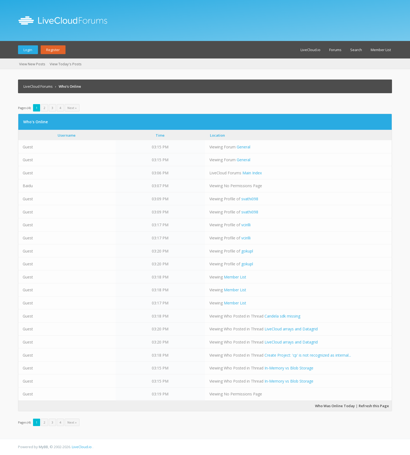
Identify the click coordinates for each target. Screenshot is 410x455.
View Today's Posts (66, 63)
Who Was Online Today (335, 405)
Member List (381, 49)
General (243, 146)
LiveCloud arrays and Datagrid (291, 328)
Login (27, 49)
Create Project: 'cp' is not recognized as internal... (308, 355)
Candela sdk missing (282, 316)
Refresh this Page (374, 405)
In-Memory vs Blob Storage (289, 368)
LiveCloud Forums (38, 86)
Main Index (252, 172)
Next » (72, 108)
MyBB (43, 446)
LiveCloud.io (310, 49)
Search (356, 49)
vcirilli (246, 224)
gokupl (247, 251)
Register (53, 49)
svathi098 (249, 198)
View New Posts (32, 63)
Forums (335, 49)
